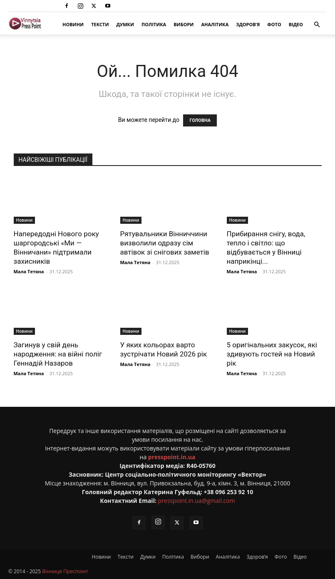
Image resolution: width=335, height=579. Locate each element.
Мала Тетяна (29, 271)
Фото (274, 24)
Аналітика (214, 24)
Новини (73, 24)
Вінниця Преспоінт (65, 571)
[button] (317, 25)
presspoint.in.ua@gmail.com (196, 501)
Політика (153, 24)
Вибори (184, 24)
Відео (296, 24)
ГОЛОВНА (200, 120)
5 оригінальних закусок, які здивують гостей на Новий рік (272, 354)
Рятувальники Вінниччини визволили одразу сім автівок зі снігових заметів (164, 243)
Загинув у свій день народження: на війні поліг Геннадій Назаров (58, 354)
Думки (125, 24)
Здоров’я (248, 24)
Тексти (100, 24)
